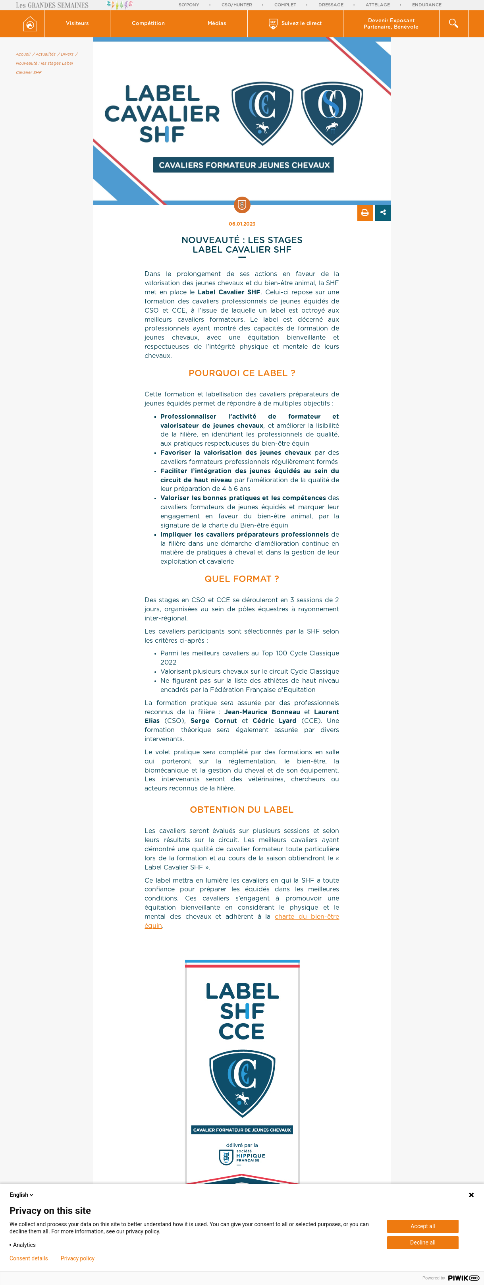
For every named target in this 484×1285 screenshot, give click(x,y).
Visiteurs (77, 23)
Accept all (423, 1226)
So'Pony (189, 5)
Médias (217, 23)
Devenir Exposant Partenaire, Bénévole (391, 24)
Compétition (148, 23)
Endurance (427, 5)
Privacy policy (77, 1258)
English (22, 1195)
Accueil (23, 54)
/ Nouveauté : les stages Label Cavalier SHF (46, 63)
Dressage (330, 5)
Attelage (378, 5)
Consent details (29, 1258)
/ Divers (65, 54)
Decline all (423, 1242)
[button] (77, 23)
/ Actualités (44, 54)
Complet (285, 5)
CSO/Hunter (237, 5)
